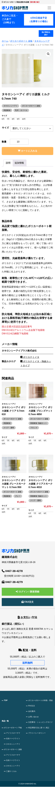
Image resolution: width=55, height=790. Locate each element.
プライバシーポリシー (37, 733)
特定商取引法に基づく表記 (38, 728)
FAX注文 (27, 602)
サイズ (5, 127)
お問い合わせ (33, 717)
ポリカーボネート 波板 (21, 41)
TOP (5, 700)
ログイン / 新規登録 (27, 591)
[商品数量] (19, 142)
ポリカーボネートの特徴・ (40, 700)
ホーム (5, 41)
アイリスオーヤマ (13, 733)
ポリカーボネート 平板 (13, 728)
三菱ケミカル (11, 771)
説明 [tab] (8, 163)
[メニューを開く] (49, 8)
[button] (48, 54)
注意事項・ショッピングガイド (40, 722)
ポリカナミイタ (29, 357)
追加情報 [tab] (19, 163)
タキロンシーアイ (13, 744)
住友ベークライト (13, 739)
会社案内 (31, 711)
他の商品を (46, 33)
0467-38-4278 (12, 571)
